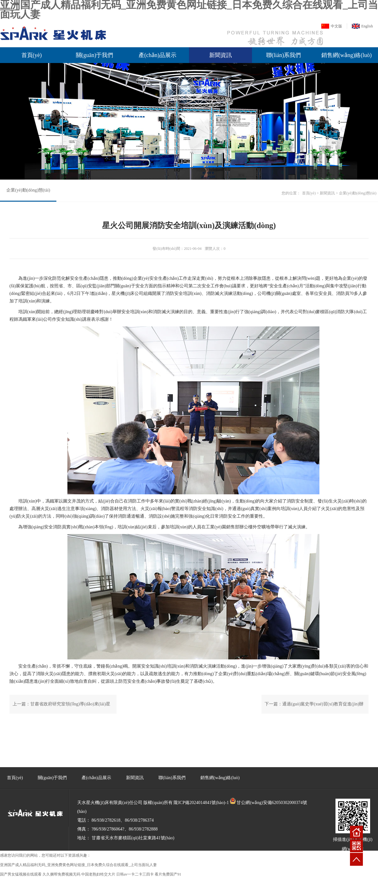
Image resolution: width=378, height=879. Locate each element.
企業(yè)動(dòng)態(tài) (28, 190)
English (367, 26)
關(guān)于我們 (94, 55)
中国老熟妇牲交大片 (98, 874)
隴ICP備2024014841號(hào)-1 (201, 802)
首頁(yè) (31, 55)
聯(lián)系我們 (283, 55)
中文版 (336, 26)
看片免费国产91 (168, 874)
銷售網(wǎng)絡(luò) (346, 55)
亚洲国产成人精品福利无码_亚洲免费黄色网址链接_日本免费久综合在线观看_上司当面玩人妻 (78, 865)
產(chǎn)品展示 (157, 55)
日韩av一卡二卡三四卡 (135, 874)
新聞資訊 (220, 55)
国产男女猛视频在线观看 (21, 874)
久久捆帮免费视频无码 (61, 874)
